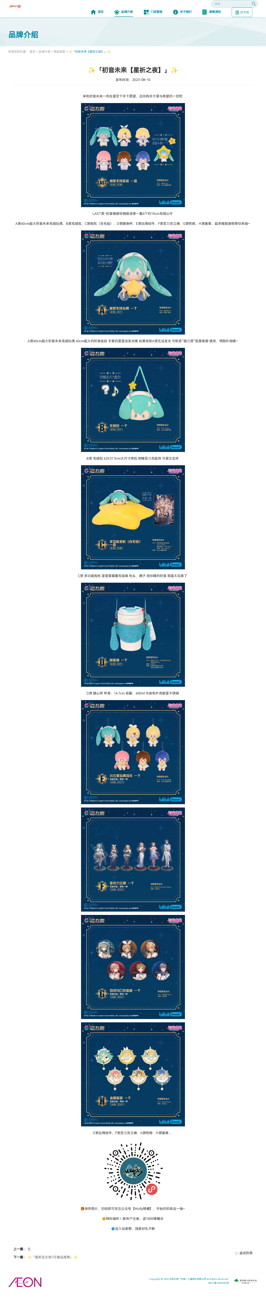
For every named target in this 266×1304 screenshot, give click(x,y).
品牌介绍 (123, 24)
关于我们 (182, 24)
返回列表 (246, 1266)
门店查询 (153, 24)
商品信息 (59, 64)
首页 (97, 24)
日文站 (242, 24)
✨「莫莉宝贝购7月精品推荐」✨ (52, 1270)
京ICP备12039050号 (218, 1295)
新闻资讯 (211, 24)
